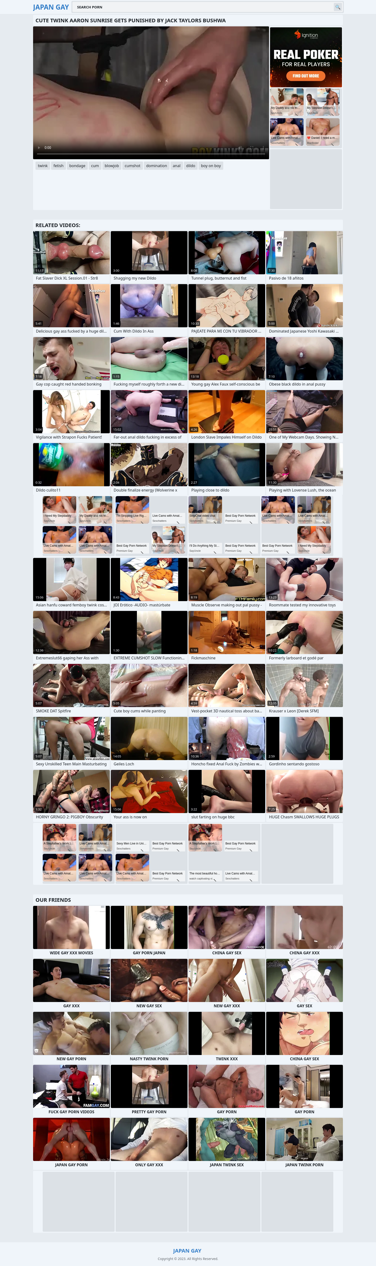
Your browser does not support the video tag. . (151, 92)
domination (156, 165)
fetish (58, 165)
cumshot (133, 165)
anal (177, 165)
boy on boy (211, 165)
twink (43, 165)
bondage (77, 165)
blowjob (112, 165)
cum (95, 165)
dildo (190, 165)
